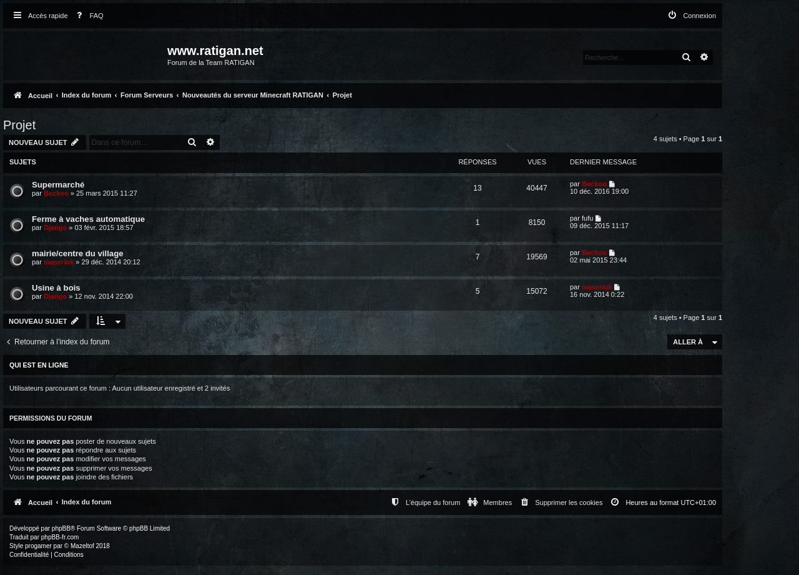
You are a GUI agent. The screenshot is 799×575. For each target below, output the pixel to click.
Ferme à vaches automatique (88, 219)
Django (55, 227)
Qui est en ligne (39, 365)
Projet (19, 125)
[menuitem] (87, 16)
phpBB (61, 528)
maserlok (59, 262)
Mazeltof (82, 545)
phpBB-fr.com (60, 537)
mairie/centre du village (78, 253)
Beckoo (56, 193)
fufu (587, 218)
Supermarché (58, 184)
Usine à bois (56, 287)
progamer (38, 545)
